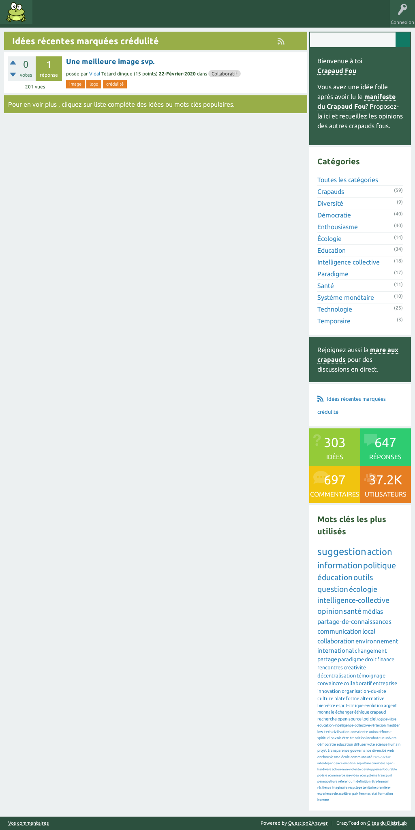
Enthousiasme (337, 226)
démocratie (326, 744)
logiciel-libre (386, 719)
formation (385, 794)
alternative (372, 698)
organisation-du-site (364, 691)
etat (374, 794)
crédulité (115, 84)
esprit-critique (350, 705)
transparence (338, 750)
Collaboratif (224, 73)
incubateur (375, 738)
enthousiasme (328, 757)
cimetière (378, 763)
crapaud (378, 712)
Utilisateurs (139, 18)
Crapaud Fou (336, 70)
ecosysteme (368, 775)
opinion (330, 611)
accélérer (344, 794)
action (379, 551)
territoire (369, 787)
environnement (376, 641)
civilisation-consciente (350, 732)
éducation (335, 577)
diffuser (360, 744)
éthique (361, 712)
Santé (325, 285)
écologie (363, 589)
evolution (373, 705)
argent (390, 705)
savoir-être (340, 738)
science (381, 744)
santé (353, 611)
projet (322, 750)
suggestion (341, 551)
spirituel (323, 738)
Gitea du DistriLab (387, 823)
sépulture (364, 763)
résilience (324, 787)
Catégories (105, 18)
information (339, 565)
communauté (361, 757)
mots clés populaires (203, 104)
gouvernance (360, 750)
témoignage (371, 675)
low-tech (324, 732)
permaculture (327, 781)
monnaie (325, 712)
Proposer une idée (181, 18)
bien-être (326, 705)
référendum (346, 781)
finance (385, 659)
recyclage (355, 787)
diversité (379, 750)
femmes (365, 794)
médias (372, 611)
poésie (322, 775)
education (345, 744)
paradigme (351, 659)
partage (327, 659)
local (368, 631)
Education (331, 250)
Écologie (329, 238)
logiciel (369, 718)
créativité (355, 667)
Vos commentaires (28, 823)
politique (379, 565)
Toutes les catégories (347, 179)
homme (323, 800)
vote (371, 744)
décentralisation (336, 675)
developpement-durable (379, 769)
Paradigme (333, 273)
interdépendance (329, 763)
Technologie (334, 309)
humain (394, 744)
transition (358, 738)
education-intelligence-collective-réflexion (351, 725)
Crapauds (330, 191)
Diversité (330, 203)
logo (94, 84)
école (345, 757)
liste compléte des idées (129, 104)
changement (371, 650)
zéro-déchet (382, 757)
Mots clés (74, 18)
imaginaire (339, 787)
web (390, 750)
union (373, 732)
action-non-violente (346, 769)
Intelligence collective (348, 262)
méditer (393, 725)
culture (325, 698)
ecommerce (336, 775)
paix (355, 794)
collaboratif (358, 683)
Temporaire (334, 321)
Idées (46, 18)
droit (370, 659)
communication (339, 631)
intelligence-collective (353, 600)
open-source (350, 718)
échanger (344, 712)
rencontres (330, 667)
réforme (385, 732)
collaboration (336, 641)
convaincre (330, 683)
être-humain (380, 781)
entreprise (385, 683)
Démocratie (334, 215)
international (335, 650)
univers (390, 738)
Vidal (94, 73)
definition (363, 781)
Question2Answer (308, 823)
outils (363, 577)
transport (385, 775)
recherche (327, 718)
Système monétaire (345, 297)
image (75, 84)
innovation (329, 691)
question (332, 589)
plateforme (346, 698)
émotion (349, 763)
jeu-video (352, 775)
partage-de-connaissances (354, 621)
